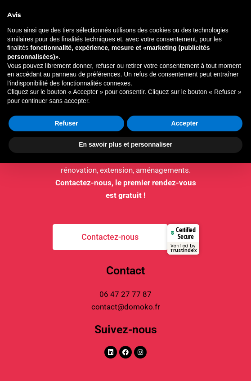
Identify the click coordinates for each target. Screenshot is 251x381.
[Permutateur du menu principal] (232, 25)
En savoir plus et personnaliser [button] (125, 362)
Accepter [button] (184, 341)
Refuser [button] (66, 341)
